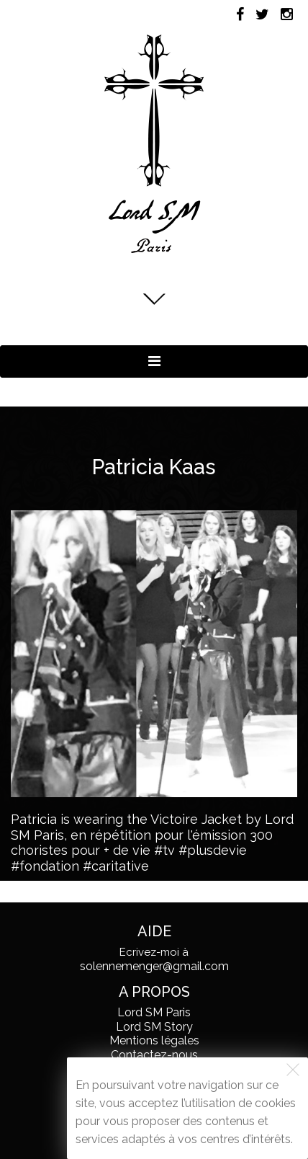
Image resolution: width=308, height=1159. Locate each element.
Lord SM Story (154, 1027)
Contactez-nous (154, 1055)
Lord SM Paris (154, 1012)
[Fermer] (292, 1069)
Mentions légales (154, 1040)
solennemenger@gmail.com (154, 966)
